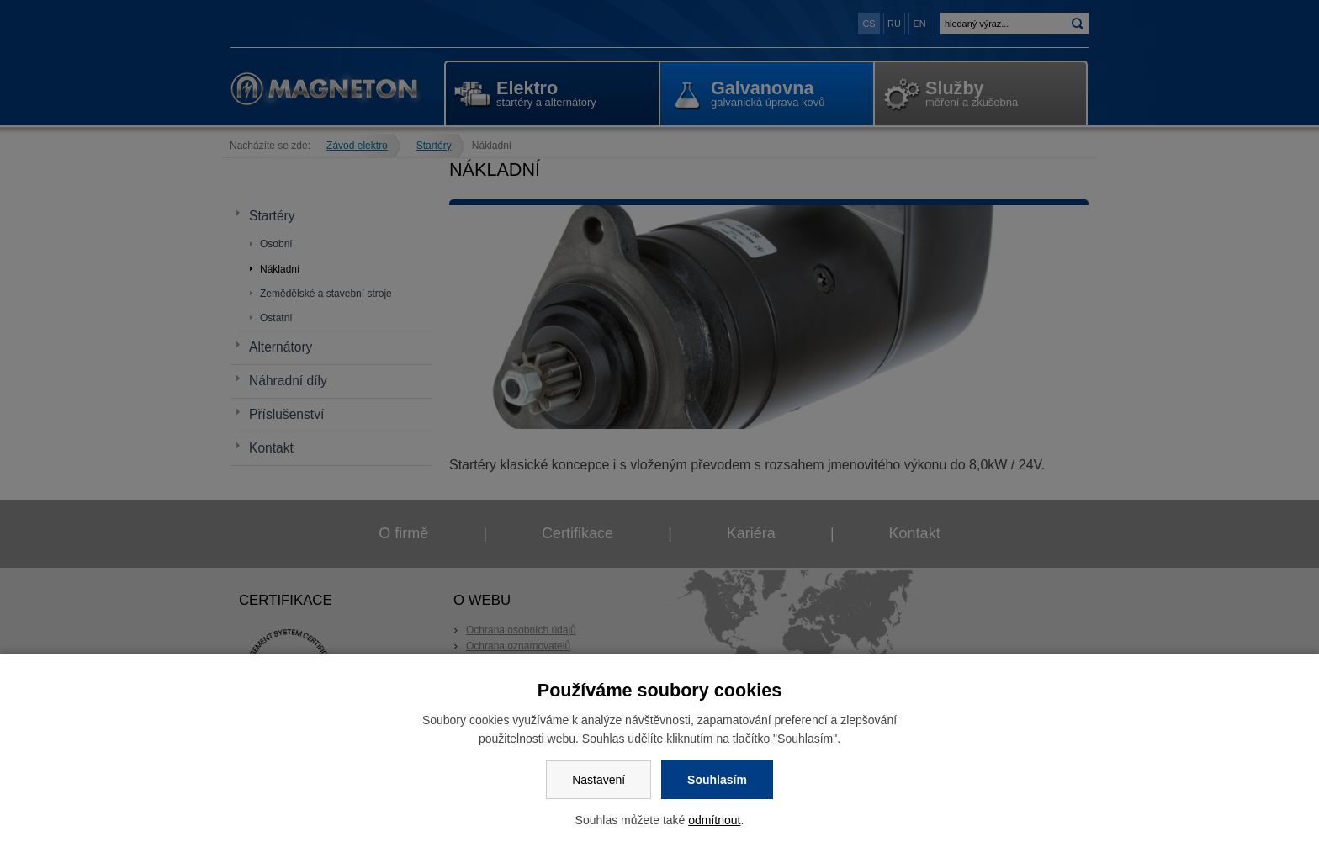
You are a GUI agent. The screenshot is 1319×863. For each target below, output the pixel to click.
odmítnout (714, 820)
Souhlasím (717, 779)
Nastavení (598, 779)
